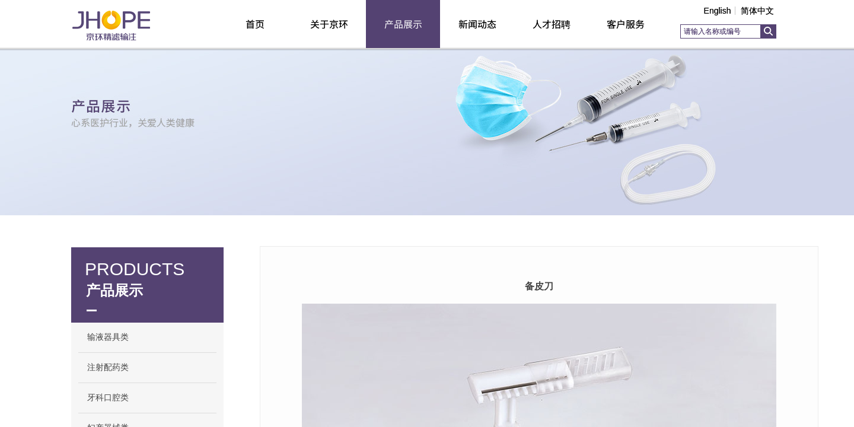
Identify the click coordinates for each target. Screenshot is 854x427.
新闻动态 (477, 24)
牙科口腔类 (108, 397)
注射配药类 (108, 367)
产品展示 (403, 24)
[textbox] (720, 31)
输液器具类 (108, 337)
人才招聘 (552, 24)
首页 (255, 24)
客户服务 (626, 24)
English (717, 11)
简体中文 (757, 11)
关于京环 (329, 24)
